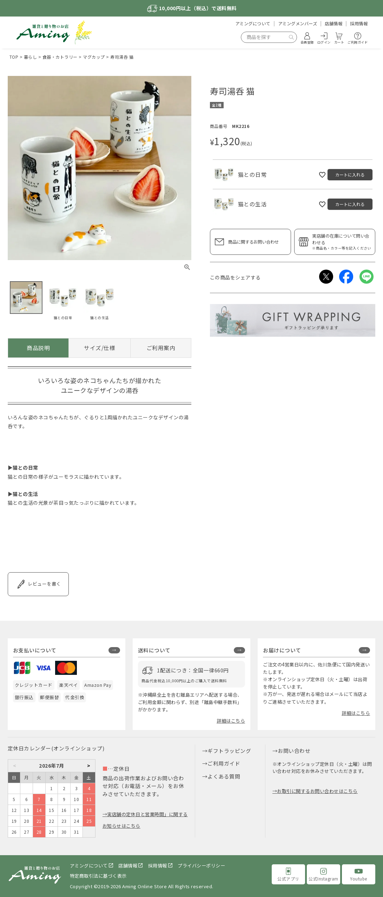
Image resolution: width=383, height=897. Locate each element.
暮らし (30, 57)
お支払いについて (35, 650)
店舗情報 (333, 23)
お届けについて (282, 650)
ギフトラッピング (229, 750)
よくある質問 (223, 776)
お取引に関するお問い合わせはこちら (317, 791)
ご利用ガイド (223, 763)
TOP (14, 57)
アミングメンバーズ (297, 23)
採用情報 (359, 23)
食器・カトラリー (60, 57)
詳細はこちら (231, 720)
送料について (154, 650)
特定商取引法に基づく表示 (98, 875)
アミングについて (252, 23)
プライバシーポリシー (201, 865)
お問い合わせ (294, 750)
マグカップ (94, 57)
